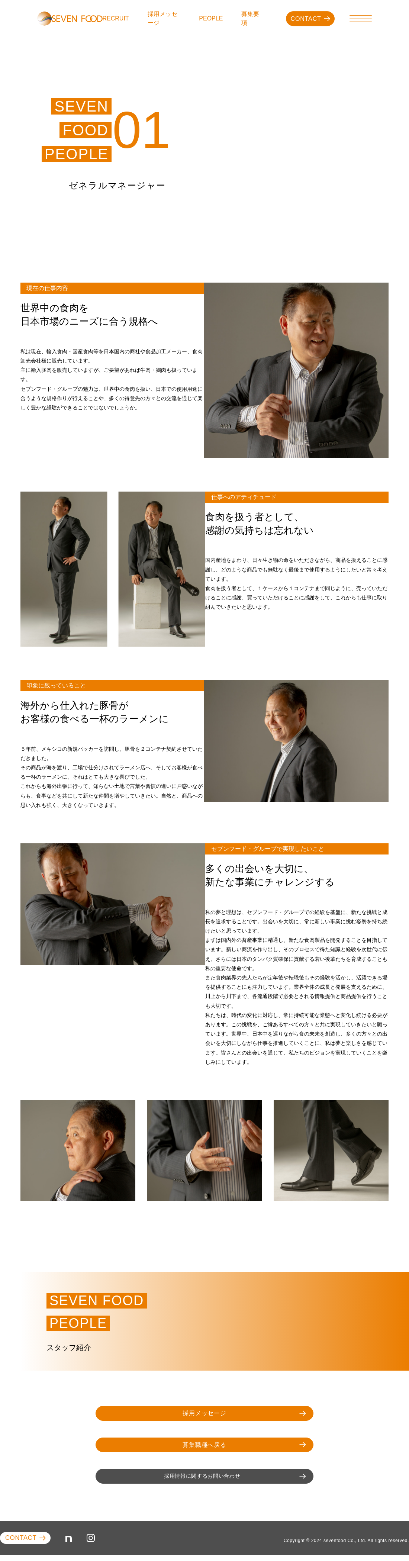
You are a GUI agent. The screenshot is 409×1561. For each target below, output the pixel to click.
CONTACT (306, 18)
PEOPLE (217, 18)
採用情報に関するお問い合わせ (207, 1480)
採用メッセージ (173, 18)
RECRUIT (132, 18)
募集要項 (254, 18)
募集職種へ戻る (215, 1447)
